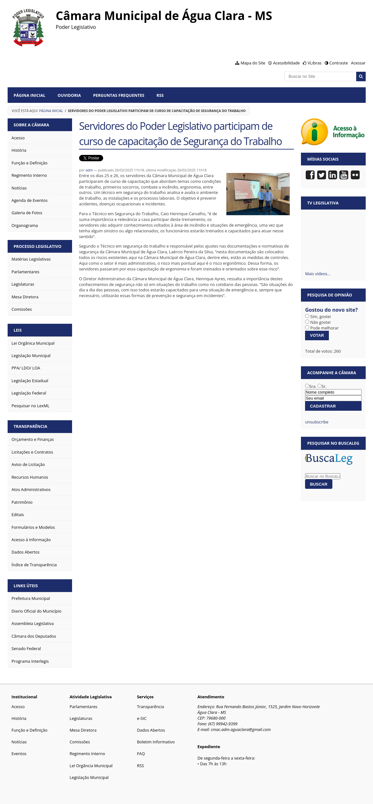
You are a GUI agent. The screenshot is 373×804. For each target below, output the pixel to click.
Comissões (80, 742)
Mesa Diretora (83, 730)
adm (89, 170)
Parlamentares (83, 706)
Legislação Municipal (89, 777)
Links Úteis (26, 585)
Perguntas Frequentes (118, 95)
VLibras (315, 63)
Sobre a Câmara (31, 125)
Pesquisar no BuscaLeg (333, 443)
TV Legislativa (323, 203)
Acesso (17, 706)
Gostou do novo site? (331, 309)
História (18, 718)
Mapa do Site (253, 63)
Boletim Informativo (156, 742)
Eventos (18, 753)
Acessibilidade (286, 63)
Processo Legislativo (38, 246)
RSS (160, 95)
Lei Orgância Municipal (91, 765)
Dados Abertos (151, 730)
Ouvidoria (69, 95)
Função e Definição (29, 730)
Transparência (30, 426)
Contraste (338, 63)
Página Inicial (29, 95)
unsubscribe (316, 422)
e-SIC (141, 718)
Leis (18, 330)
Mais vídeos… (317, 273)
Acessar (358, 63)
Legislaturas (81, 718)
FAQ (141, 753)
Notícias (19, 742)
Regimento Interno (87, 753)
